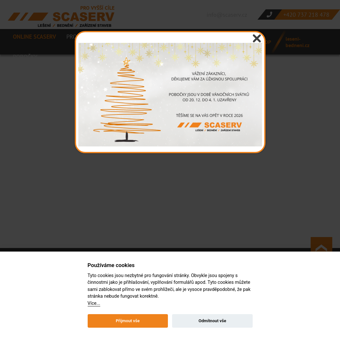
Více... (94, 303)
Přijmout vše (128, 320)
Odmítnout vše (212, 320)
